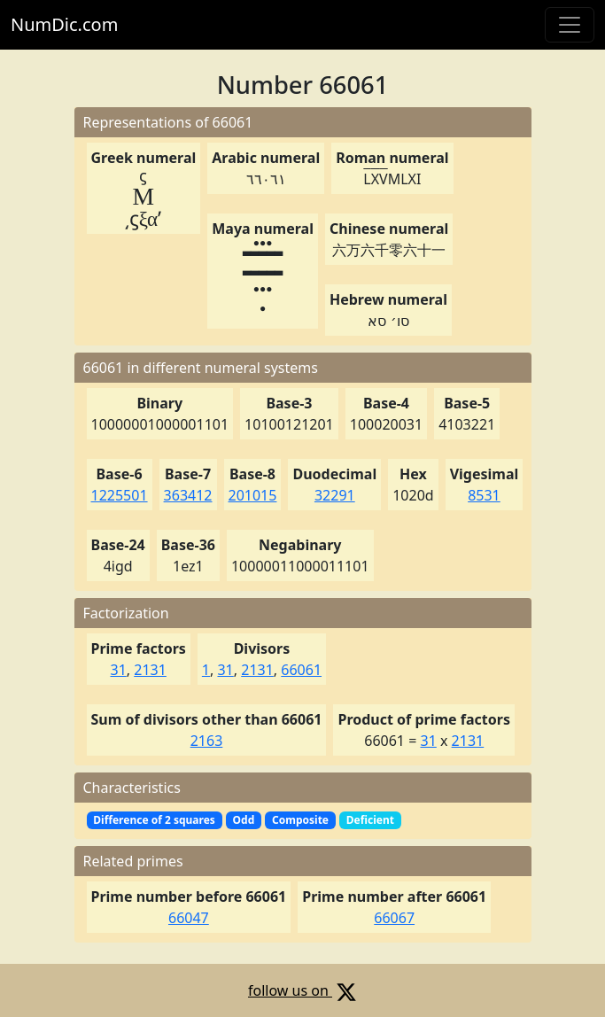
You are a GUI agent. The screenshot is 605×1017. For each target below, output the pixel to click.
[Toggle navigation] (569, 25)
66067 (394, 918)
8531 (484, 495)
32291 (334, 495)
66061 (301, 669)
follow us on (302, 990)
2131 (150, 669)
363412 (188, 495)
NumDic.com (64, 24)
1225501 (119, 495)
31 (118, 669)
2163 (206, 740)
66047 (188, 918)
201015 (253, 495)
